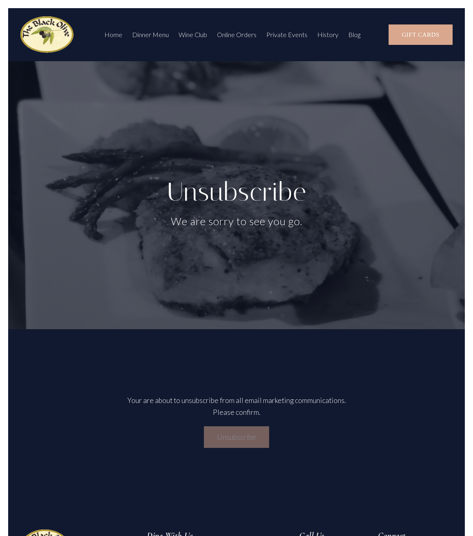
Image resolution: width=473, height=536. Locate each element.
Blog (354, 34)
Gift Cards (421, 34)
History (327, 34)
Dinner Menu (150, 34)
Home (113, 34)
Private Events (286, 34)
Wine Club (193, 34)
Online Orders (236, 34)
